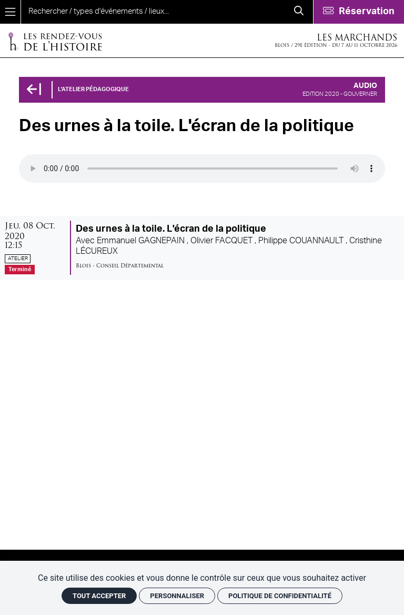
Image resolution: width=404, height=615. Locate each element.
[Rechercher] (299, 12)
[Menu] (10, 12)
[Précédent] (34, 89)
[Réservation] (358, 12)
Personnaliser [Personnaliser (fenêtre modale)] (177, 596)
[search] (153, 12)
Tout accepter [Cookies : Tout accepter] (99, 596)
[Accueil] (54, 41)
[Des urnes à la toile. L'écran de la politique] (202, 247)
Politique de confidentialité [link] (279, 596)
